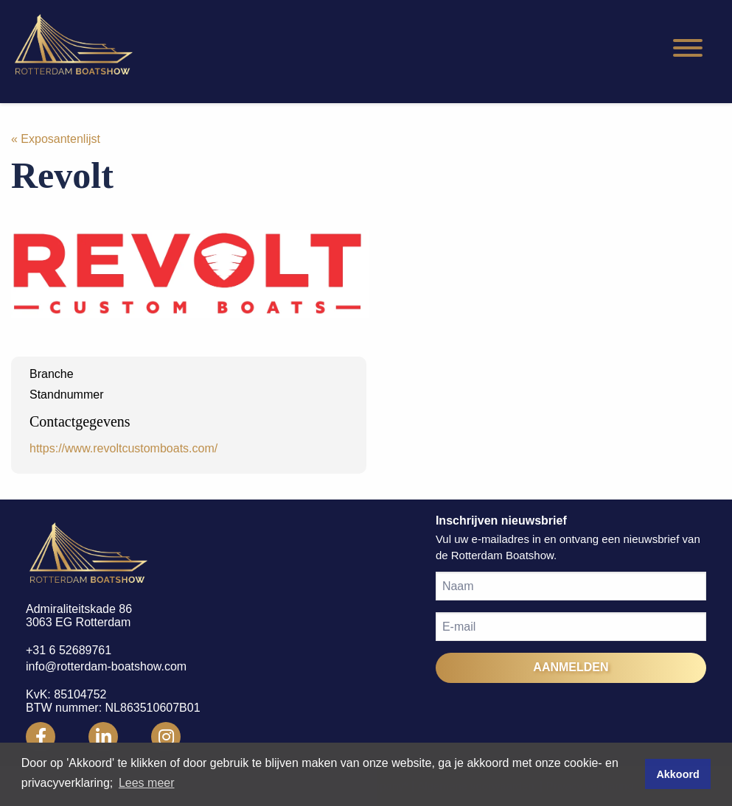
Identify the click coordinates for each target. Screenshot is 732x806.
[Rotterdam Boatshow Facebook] (40, 736)
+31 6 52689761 (68, 650)
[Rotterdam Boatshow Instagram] (166, 736)
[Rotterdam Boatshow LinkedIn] (103, 736)
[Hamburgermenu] (688, 48)
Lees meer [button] (147, 783)
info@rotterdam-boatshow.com (106, 666)
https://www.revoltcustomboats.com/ (123, 448)
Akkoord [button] (677, 774)
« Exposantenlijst (55, 139)
